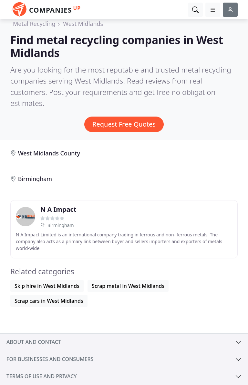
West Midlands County (49, 153)
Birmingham (35, 179)
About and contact (33, 341)
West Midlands (83, 24)
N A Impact (58, 209)
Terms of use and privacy (41, 376)
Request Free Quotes (124, 124)
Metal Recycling (34, 24)
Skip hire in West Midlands (47, 285)
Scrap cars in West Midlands (49, 300)
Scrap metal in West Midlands (128, 285)
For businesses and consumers (49, 359)
